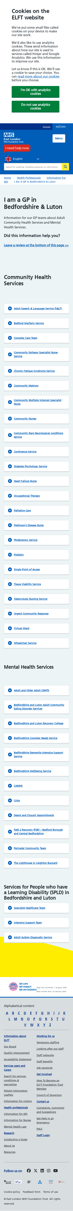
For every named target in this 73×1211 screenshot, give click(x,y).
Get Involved (44, 1074)
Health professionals (29, 177)
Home (7, 177)
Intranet (46, 126)
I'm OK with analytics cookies (35, 92)
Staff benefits (45, 1061)
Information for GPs (15, 1113)
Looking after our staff (50, 1048)
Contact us (43, 1101)
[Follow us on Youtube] (55, 1171)
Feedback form (31, 1191)
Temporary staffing (48, 1042)
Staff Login (43, 1135)
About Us (9, 1145)
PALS (39, 1128)
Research (9, 1133)
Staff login (61, 126)
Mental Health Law (15, 1126)
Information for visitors (18, 1101)
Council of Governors (49, 1095)
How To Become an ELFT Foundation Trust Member (50, 1084)
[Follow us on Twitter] (36, 1171)
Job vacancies (45, 1067)
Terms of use (50, 1191)
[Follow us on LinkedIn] (42, 1171)
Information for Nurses (17, 1120)
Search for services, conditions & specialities (15, 1080)
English (13, 159)
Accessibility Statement (17, 1059)
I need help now (17, 148)
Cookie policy (12, 1191)
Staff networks (45, 1055)
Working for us (46, 1036)
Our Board (10, 1046)
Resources (9, 1151)
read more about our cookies (38, 76)
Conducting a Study (15, 1139)
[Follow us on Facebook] (29, 1171)
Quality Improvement (17, 1052)
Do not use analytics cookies (35, 106)
